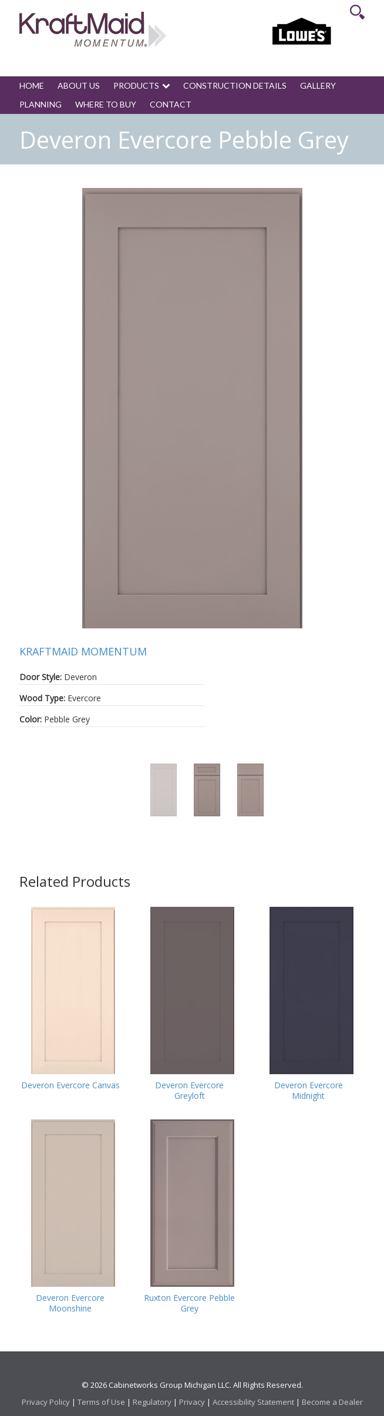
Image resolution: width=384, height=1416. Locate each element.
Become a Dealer (332, 1402)
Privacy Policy (46, 1402)
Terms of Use (101, 1402)
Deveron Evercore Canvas (70, 1085)
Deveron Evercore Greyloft (189, 1090)
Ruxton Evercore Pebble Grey (189, 1303)
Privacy (192, 1402)
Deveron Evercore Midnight (308, 1090)
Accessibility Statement (253, 1402)
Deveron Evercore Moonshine (70, 1303)
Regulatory (152, 1402)
